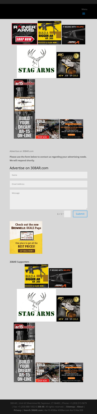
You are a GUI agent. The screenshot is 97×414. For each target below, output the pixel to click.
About (80, 406)
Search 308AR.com (33, 410)
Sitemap (70, 406)
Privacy (17, 410)
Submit (80, 214)
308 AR (41, 406)
